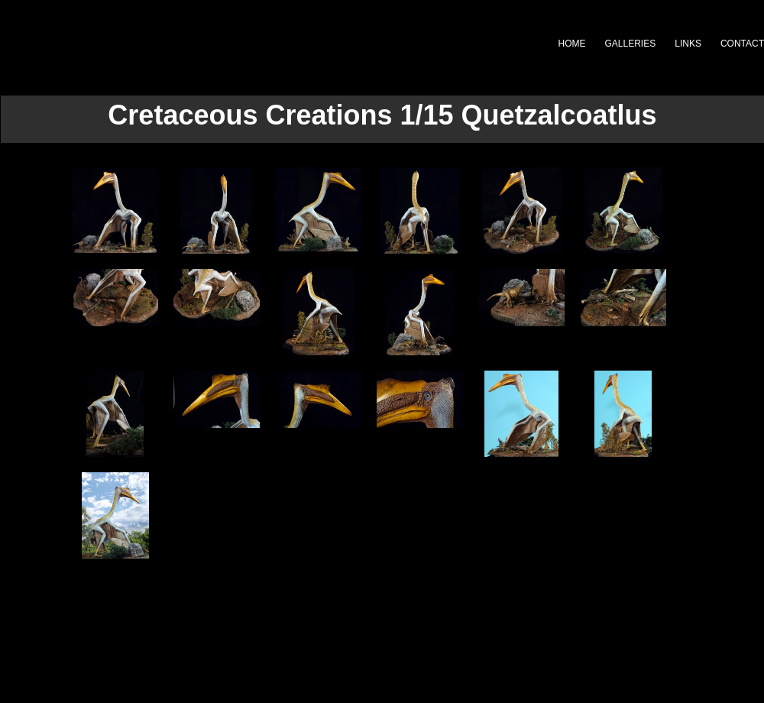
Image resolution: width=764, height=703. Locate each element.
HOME (572, 43)
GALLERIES (630, 43)
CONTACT (742, 43)
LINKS (688, 43)
